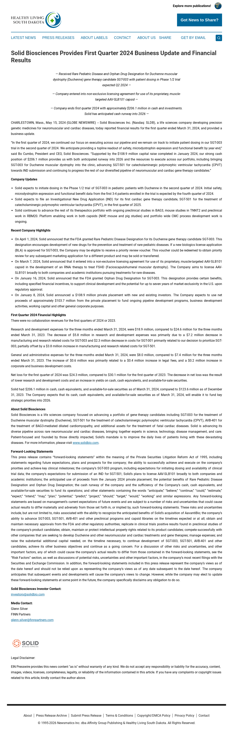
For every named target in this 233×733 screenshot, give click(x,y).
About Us (146, 38)
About (27, 715)
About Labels (94, 38)
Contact (122, 38)
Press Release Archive (51, 715)
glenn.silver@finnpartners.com (32, 620)
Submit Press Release (86, 715)
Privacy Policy (184, 715)
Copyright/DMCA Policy (153, 715)
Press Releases (58, 38)
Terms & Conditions (119, 715)
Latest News (23, 38)
